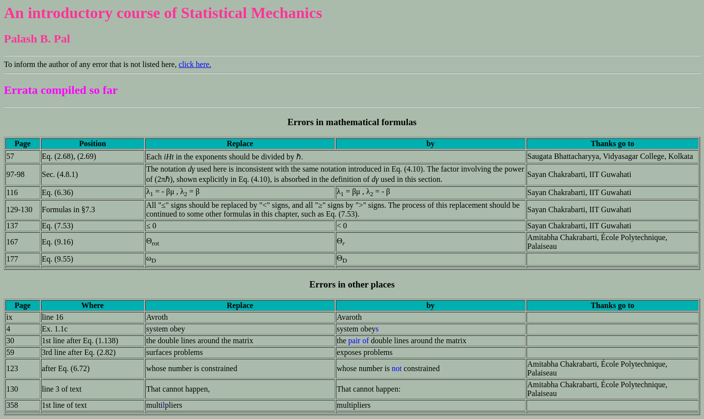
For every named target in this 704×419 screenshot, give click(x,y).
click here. (194, 64)
